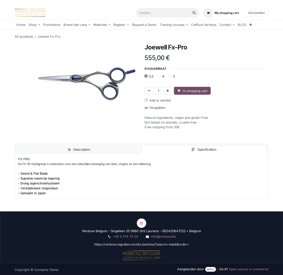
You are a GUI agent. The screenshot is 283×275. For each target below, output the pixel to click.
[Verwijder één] (149, 90)
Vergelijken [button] (155, 108)
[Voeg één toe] (167, 90)
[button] (192, 91)
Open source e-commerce (248, 269)
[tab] (79, 149)
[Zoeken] (194, 13)
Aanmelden (256, 13)
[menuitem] (21, 25)
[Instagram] (141, 223)
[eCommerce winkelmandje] (221, 12)
